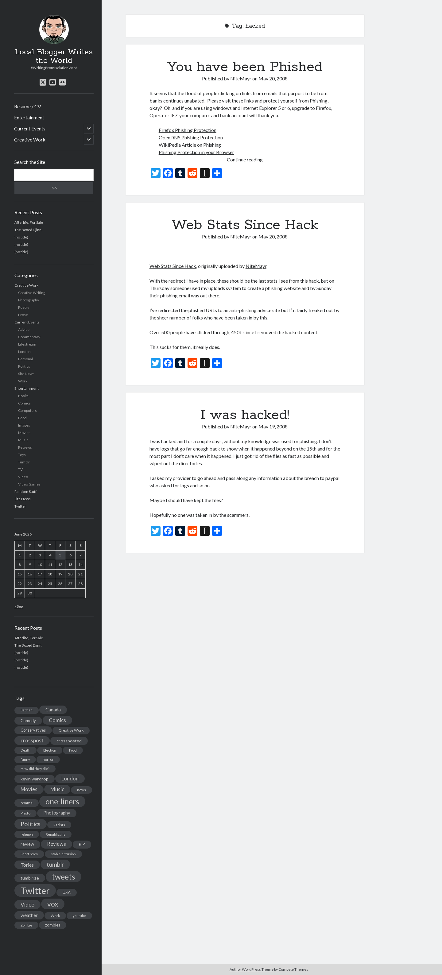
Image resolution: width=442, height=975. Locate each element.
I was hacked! (244, 415)
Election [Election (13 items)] (49, 750)
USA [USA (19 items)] (67, 892)
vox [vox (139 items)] (52, 904)
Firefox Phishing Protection (187, 130)
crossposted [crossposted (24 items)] (69, 740)
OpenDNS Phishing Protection (191, 137)
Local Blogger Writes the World (54, 56)
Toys (22, 454)
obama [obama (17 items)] (27, 802)
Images (24, 425)
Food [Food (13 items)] (73, 750)
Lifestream (27, 344)
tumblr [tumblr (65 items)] (55, 864)
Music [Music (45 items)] (57, 789)
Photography (28, 300)
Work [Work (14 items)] (55, 915)
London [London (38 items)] (70, 779)
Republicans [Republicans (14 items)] (55, 834)
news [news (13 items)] (81, 790)
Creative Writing (31, 292)
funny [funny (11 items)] (25, 759)
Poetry (23, 307)
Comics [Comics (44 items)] (57, 720)
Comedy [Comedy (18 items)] (28, 720)
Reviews (25, 447)
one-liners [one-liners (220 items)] (62, 801)
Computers (27, 410)
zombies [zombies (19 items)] (52, 925)
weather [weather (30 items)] (29, 915)
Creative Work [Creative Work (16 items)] (71, 730)
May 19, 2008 (273, 426)
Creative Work (29, 139)
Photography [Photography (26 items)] (56, 812)
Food (22, 418)
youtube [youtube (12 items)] (79, 916)
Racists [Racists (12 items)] (59, 825)
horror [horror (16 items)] (48, 759)
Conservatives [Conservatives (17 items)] (33, 730)
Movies (24, 432)
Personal (25, 359)
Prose (23, 314)
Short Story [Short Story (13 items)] (29, 854)
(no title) (21, 237)
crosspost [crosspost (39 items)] (32, 740)
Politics (24, 366)
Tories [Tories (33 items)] (27, 865)
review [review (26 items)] (27, 844)
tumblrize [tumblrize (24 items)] (30, 877)
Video (23, 476)
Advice (23, 329)
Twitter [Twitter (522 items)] (35, 890)
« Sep (18, 606)
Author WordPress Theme (251, 969)
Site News (26, 373)
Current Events (29, 128)
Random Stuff (25, 491)
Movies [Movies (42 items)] (29, 789)
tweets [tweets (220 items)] (63, 876)
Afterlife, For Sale (28, 222)
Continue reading (245, 159)
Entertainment (29, 117)
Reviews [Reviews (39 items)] (56, 844)
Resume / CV (27, 106)
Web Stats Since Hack (245, 225)
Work (22, 381)
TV (20, 469)
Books (23, 395)
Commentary (29, 337)
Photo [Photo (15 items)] (25, 813)
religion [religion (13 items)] (27, 834)
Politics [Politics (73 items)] (31, 823)
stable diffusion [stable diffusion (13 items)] (63, 854)
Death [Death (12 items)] (25, 750)
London (24, 351)
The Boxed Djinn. (28, 229)
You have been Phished (244, 67)
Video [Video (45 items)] (27, 904)
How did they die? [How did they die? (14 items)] (35, 768)
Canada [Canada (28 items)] (53, 709)
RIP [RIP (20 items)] (82, 844)
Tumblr (24, 462)
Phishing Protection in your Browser (196, 152)
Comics (24, 403)
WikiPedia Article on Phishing (190, 145)
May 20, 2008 (273, 78)
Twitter (20, 506)
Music (23, 440)
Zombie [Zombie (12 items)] (26, 925)
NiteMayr (240, 78)
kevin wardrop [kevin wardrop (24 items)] (34, 778)
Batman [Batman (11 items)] (27, 710)
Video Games (29, 484)
